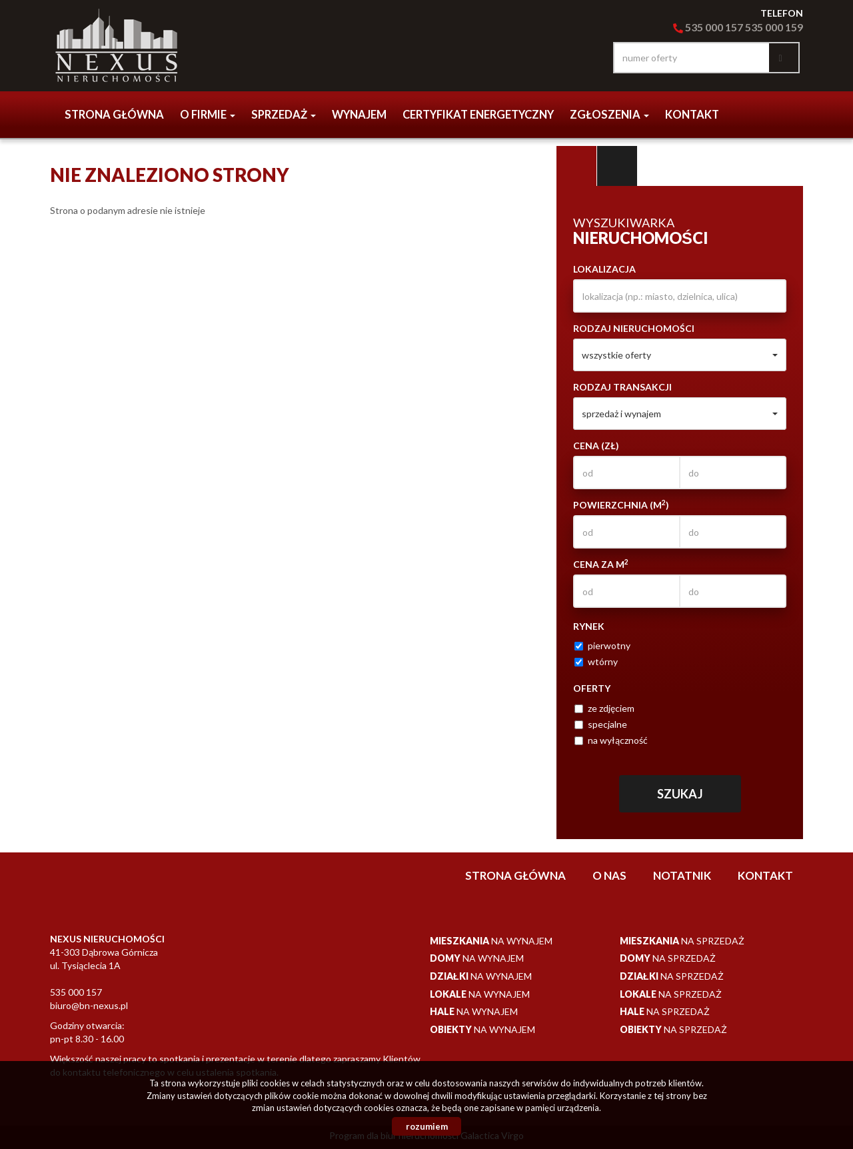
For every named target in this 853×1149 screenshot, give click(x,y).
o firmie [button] (207, 114)
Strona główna (114, 114)
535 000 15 (770, 27)
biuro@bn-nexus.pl (89, 1005)
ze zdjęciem (604, 708)
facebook (586, 57)
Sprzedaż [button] (283, 114)
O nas (609, 875)
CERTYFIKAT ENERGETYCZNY (478, 114)
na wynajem (491, 940)
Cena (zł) (596, 445)
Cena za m (600, 564)
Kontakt (692, 114)
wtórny (596, 661)
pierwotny (602, 645)
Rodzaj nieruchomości (633, 328)
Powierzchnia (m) (621, 505)
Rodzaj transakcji (622, 387)
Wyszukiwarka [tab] (576, 166)
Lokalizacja (604, 269)
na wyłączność (611, 740)
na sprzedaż (682, 940)
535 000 (699, 27)
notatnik (682, 875)
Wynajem (359, 114)
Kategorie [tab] (617, 166)
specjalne (600, 724)
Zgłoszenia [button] (609, 114)
